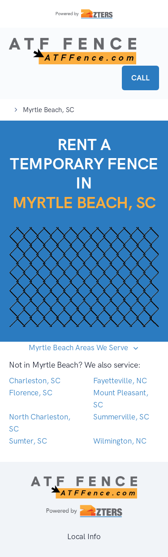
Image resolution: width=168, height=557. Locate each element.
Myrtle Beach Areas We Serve (79, 347)
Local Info (84, 536)
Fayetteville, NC (120, 380)
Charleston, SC (34, 380)
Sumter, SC (28, 440)
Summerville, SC (121, 416)
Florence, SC (30, 392)
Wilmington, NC (119, 440)
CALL (140, 77)
